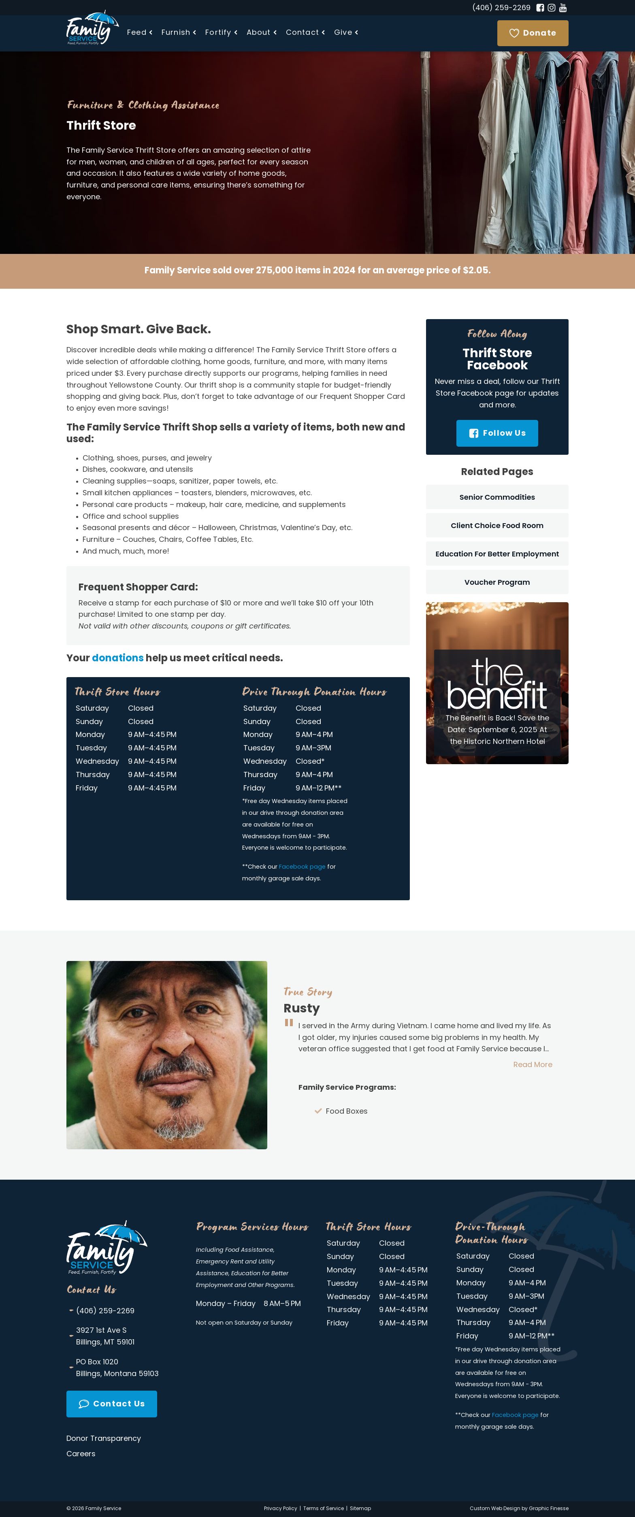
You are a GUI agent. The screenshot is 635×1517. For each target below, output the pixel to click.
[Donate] (533, 33)
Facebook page (302, 867)
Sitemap (360, 1508)
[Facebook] (540, 7)
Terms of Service (323, 1508)
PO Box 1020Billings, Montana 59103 (113, 1368)
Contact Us (91, 1289)
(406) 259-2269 (501, 8)
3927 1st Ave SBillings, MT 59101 (101, 1336)
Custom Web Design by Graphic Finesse (519, 1508)
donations (118, 659)
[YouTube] (563, 7)
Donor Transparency (103, 1439)
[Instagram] (551, 7)
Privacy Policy (280, 1508)
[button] (140, 33)
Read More (533, 1065)
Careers (81, 1454)
